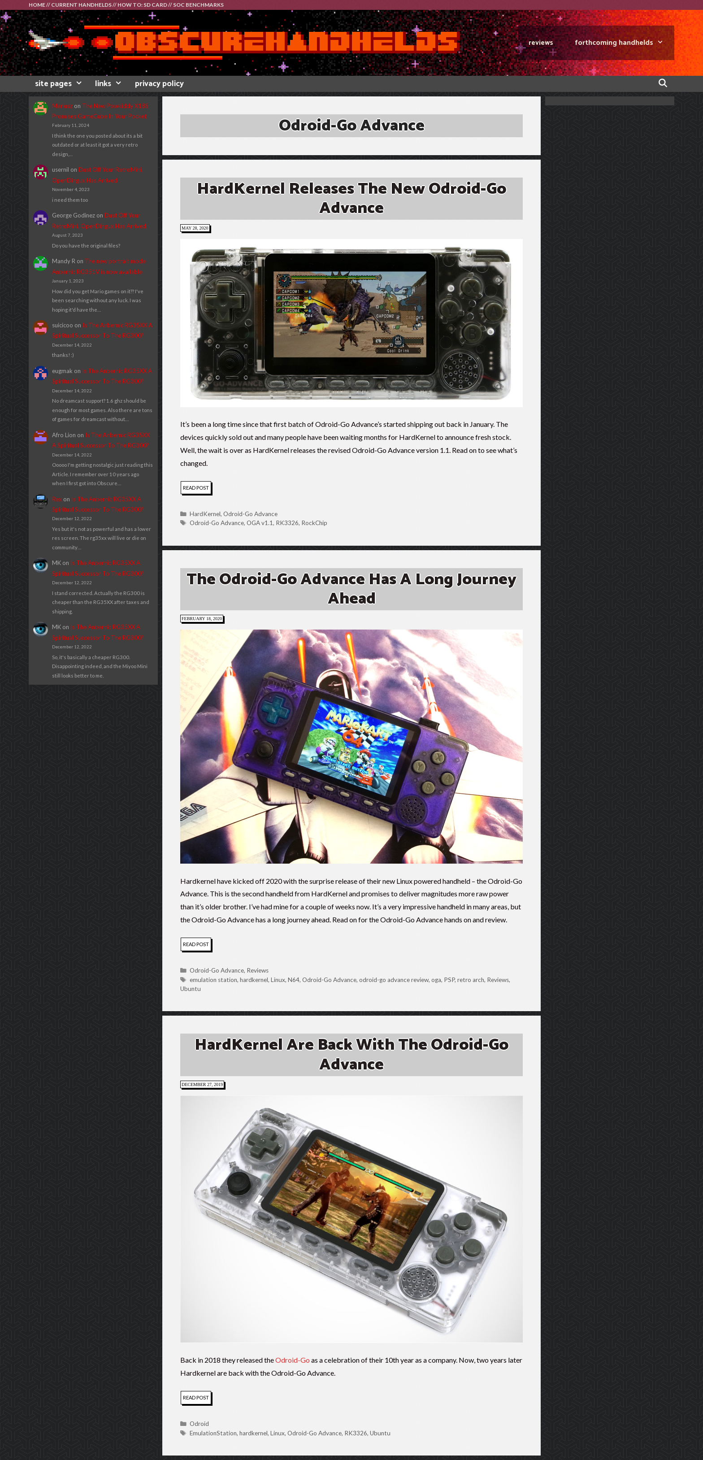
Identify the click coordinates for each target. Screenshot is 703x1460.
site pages (62, 84)
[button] (351, 323)
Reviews (258, 970)
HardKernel (205, 513)
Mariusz (62, 105)
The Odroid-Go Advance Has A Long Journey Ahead (351, 589)
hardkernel (254, 979)
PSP (449, 979)
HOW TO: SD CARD (142, 4)
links (111, 84)
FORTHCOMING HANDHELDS (624, 43)
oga (436, 979)
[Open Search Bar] (662, 84)
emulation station (213, 979)
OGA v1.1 (260, 522)
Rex (57, 499)
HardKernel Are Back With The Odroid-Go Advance (351, 1055)
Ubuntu (190, 988)
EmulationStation (213, 1433)
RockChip (314, 522)
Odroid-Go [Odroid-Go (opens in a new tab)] (292, 1360)
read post (197, 489)
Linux (278, 979)
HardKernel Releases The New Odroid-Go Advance (351, 199)
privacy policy (159, 84)
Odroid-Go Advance (250, 513)
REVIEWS (541, 43)
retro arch (470, 979)
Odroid (199, 1423)
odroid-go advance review (394, 979)
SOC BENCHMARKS (198, 4)
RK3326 (287, 522)
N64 (293, 979)
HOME (37, 4)
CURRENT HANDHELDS (81, 4)
